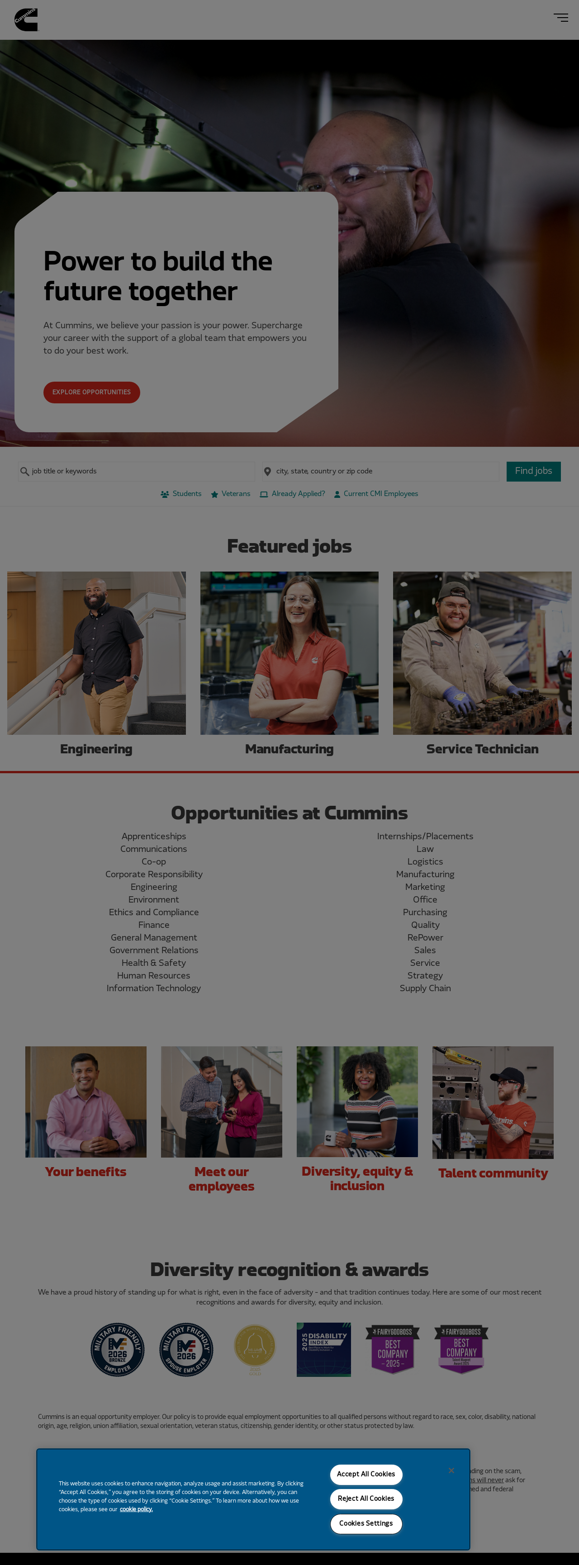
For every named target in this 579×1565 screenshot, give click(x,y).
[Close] (451, 1470)
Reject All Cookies (366, 1499)
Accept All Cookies (366, 1474)
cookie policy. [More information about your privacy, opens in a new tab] (136, 1510)
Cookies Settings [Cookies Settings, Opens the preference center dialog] (366, 1524)
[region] (253, 1499)
